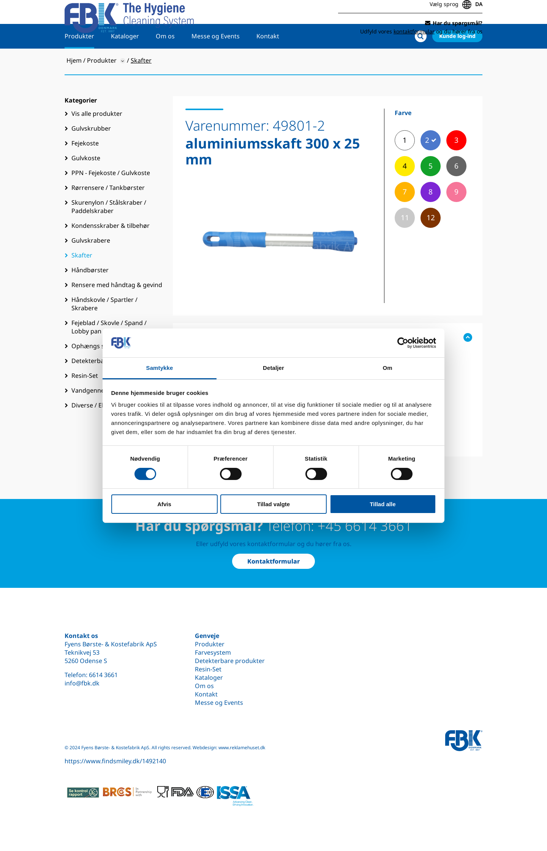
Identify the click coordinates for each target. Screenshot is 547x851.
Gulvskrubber (91, 152)
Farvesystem (213, 652)
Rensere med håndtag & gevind (116, 308)
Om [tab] (387, 368)
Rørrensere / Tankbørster (108, 211)
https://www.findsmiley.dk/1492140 (115, 761)
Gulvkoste (85, 181)
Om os (165, 59)
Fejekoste (85, 167)
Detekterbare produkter (230, 661)
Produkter (79, 59)
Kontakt (267, 59)
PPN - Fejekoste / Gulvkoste (110, 196)
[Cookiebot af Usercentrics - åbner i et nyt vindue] (403, 343)
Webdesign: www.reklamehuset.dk (229, 747)
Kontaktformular (273, 561)
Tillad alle (382, 504)
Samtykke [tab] (159, 368)
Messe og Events (215, 59)
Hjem (74, 84)
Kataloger (125, 59)
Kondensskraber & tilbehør (110, 249)
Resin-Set (208, 669)
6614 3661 (103, 675)
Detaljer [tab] (273, 368)
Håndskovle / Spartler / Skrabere (104, 327)
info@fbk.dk (82, 683)
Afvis (164, 504)
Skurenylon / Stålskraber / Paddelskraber (108, 230)
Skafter (81, 279)
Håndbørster (90, 293)
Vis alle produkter (96, 137)
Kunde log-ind (457, 59)
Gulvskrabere (90, 264)
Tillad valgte (273, 504)
